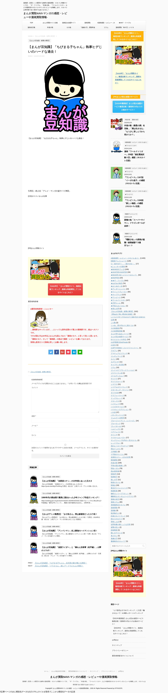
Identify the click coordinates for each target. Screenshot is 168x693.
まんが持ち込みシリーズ (120, 334)
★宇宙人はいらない (118, 306)
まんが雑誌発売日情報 (58, 671)
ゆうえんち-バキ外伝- (119, 339)
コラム (106, 27)
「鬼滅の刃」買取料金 (87, 27)
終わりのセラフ (116, 519)
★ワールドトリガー (118, 300)
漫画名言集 (31, 27)
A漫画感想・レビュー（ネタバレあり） (106, 23)
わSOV (113, 345)
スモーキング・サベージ (120, 390)
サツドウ (114, 379)
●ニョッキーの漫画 (118, 266)
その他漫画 (115, 328)
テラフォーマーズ (117, 395)
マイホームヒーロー (118, 437)
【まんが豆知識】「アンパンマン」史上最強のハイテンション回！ (69, 531)
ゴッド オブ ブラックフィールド (123, 370)
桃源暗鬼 (114, 491)
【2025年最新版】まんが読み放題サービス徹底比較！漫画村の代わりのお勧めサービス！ (128, 106)
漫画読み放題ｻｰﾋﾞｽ (68, 23)
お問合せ (115, 640)
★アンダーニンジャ (118, 289)
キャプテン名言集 (117, 365)
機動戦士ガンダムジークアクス (122, 496)
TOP (31, 23)
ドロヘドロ (115, 401)
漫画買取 (87, 23)
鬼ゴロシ (114, 536)
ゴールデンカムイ (117, 376)
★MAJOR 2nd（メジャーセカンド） (124, 275)
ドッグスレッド (116, 398)
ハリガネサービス (117, 407)
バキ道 (113, 412)
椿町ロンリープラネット (120, 494)
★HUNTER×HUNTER (119, 272)
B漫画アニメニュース (119, 261)
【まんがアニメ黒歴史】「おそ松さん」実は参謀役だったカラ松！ (69, 514)
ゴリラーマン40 (116, 373)
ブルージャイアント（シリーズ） (123, 421)
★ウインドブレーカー (119, 292)
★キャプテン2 (116, 295)
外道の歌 (50, 27)
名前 (34, 416)
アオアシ (114, 351)
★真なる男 (115, 309)
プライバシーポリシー (120, 650)
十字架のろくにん (117, 454)
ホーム (46, 671)
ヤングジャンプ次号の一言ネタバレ (124, 440)
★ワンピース (116, 297)
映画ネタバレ (116, 482)
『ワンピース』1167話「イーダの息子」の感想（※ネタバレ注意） (134, 180)
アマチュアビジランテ (119, 353)
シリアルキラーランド (119, 387)
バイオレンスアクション (120, 409)
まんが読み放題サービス (120, 337)
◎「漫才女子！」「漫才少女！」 (123, 264)
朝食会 (113, 485)
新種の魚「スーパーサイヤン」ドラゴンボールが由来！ (134, 223)
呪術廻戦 (114, 460)
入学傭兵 (114, 451)
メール (34, 426)
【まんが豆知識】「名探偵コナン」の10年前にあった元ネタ (66, 481)
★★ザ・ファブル (125, 23)
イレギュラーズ (116, 356)
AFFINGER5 (118, 688)
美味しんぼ (115, 522)
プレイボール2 (116, 426)
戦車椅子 (114, 477)
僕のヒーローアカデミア (120, 446)
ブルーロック (116, 423)
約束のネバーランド (118, 516)
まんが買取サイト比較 (50, 23)
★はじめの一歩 (116, 286)
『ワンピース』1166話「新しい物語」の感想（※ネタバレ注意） (133, 203)
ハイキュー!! (115, 404)
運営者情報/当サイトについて (123, 656)
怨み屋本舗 (115, 471)
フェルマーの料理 (117, 418)
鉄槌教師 (114, 530)
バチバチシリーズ (117, 415)
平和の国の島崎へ (117, 466)
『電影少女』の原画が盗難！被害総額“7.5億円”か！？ (134, 243)
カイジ (113, 359)
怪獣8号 (114, 474)
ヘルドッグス (116, 429)
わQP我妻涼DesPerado (119, 342)
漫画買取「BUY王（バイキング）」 (125, 28)
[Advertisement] (65, 222)
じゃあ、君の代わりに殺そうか (122, 325)
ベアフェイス (116, 432)
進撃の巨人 (115, 527)
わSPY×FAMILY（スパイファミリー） (125, 348)
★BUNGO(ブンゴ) (117, 269)
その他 (68, 27)
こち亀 (113, 323)
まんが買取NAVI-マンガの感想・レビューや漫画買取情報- (84, 676)
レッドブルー (116, 443)
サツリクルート (116, 381)
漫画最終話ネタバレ (118, 505)
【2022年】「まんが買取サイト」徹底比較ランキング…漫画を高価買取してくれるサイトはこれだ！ (128, 630)
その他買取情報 (116, 331)
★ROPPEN (115, 278)
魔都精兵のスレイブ (118, 541)
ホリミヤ (114, 435)
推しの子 (114, 480)
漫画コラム (115, 502)
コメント (35, 387)
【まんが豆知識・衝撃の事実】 (40, 372)
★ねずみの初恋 (116, 283)
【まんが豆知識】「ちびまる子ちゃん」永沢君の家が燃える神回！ (60, 563)
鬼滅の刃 (114, 538)
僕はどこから (116, 449)
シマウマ (114, 384)
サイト (34, 435)
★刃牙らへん (116, 303)
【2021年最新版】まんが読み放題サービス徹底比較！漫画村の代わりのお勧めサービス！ (127, 621)
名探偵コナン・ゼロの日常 (120, 457)
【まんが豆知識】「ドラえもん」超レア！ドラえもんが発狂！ (58, 566)
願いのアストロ (116, 533)
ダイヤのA (114, 393)
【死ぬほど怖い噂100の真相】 (122, 314)
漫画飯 (113, 510)
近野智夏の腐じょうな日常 (120, 524)
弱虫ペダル (115, 468)
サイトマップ (117, 645)
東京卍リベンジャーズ (119, 488)
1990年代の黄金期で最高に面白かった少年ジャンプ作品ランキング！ (70, 498)
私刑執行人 (115, 513)
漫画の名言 (115, 499)
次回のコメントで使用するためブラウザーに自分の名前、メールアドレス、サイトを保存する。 (65, 449)
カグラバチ (115, 362)
